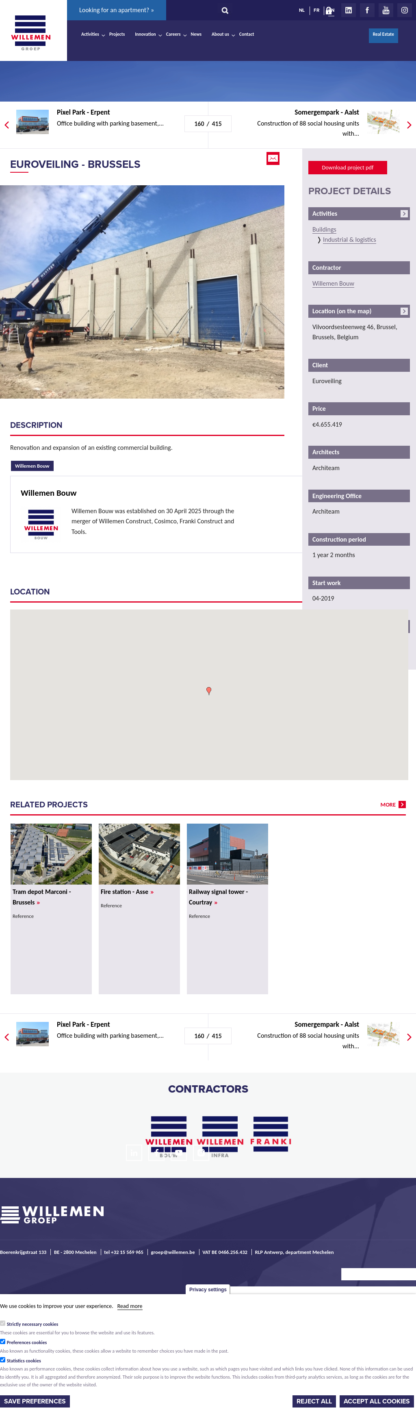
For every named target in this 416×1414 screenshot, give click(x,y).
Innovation (145, 34)
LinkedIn (348, 10)
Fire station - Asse (127, 892)
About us (220, 34)
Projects (117, 34)
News (196, 34)
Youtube (386, 10)
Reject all (314, 1401)
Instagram (404, 10)
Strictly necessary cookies (32, 1324)
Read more (130, 1306)
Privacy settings (208, 1290)
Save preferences (35, 1401)
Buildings (324, 229)
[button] (208, 691)
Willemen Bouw (34, 465)
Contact (246, 34)
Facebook (367, 10)
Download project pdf (347, 167)
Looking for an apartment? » (116, 10)
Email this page (273, 158)
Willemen (30, 33)
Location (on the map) (341, 311)
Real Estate (383, 34)
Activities (90, 34)
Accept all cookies (377, 1401)
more (388, 804)
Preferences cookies (27, 1342)
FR (316, 10)
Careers (173, 34)
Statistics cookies (24, 1361)
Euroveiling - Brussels (75, 164)
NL (302, 10)
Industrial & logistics (349, 239)
